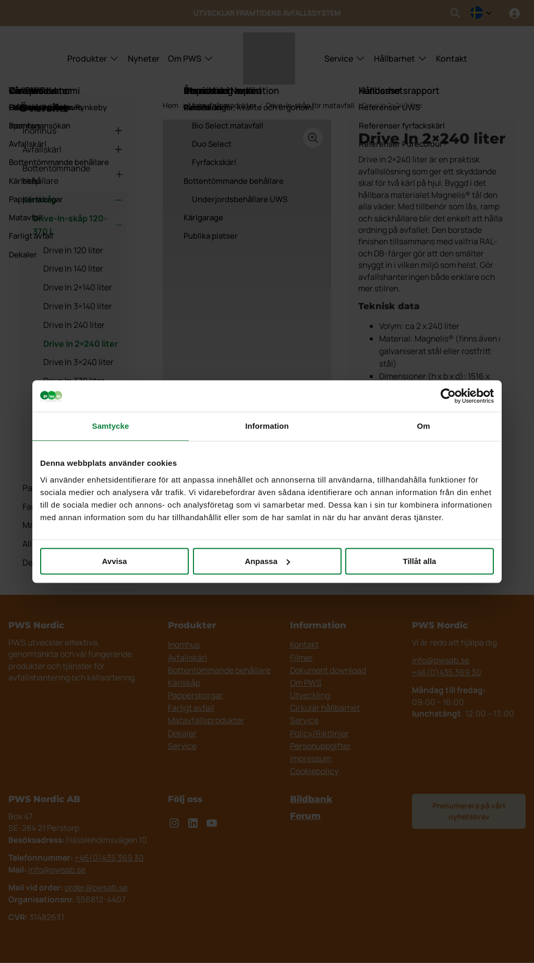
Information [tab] (267, 425)
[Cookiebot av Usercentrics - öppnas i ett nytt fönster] (448, 396)
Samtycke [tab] (110, 425)
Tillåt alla (419, 561)
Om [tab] (423, 425)
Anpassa (267, 561)
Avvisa (114, 561)
